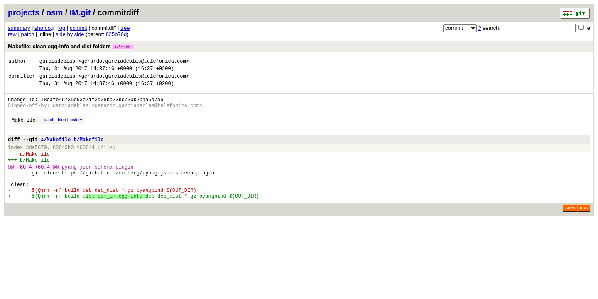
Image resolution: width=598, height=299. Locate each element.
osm (54, 12)
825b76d (116, 34)
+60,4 (42, 182)
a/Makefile (56, 150)
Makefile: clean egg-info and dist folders (70, 46)
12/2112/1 (122, 47)
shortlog (44, 28)
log (61, 28)
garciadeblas (57, 62)
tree (125, 28)
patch (27, 34)
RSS (584, 230)
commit (78, 28)
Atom (570, 230)
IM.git (80, 12)
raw (12, 34)
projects (23, 12)
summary (19, 28)
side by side (70, 34)
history (75, 127)
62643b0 (63, 159)
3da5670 (36, 159)
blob (62, 127)
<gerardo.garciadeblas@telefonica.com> (133, 62)
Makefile (24, 128)
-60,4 (24, 182)
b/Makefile (88, 150)
